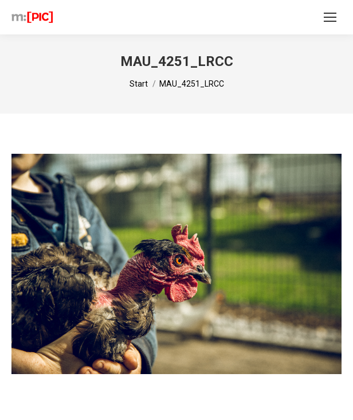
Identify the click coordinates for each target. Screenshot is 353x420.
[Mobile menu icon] (330, 17)
